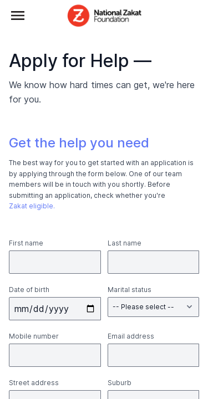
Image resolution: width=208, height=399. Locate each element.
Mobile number (34, 336)
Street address (34, 382)
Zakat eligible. (32, 206)
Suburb (119, 382)
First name (26, 243)
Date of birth (29, 289)
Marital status (129, 289)
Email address (131, 336)
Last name (124, 243)
